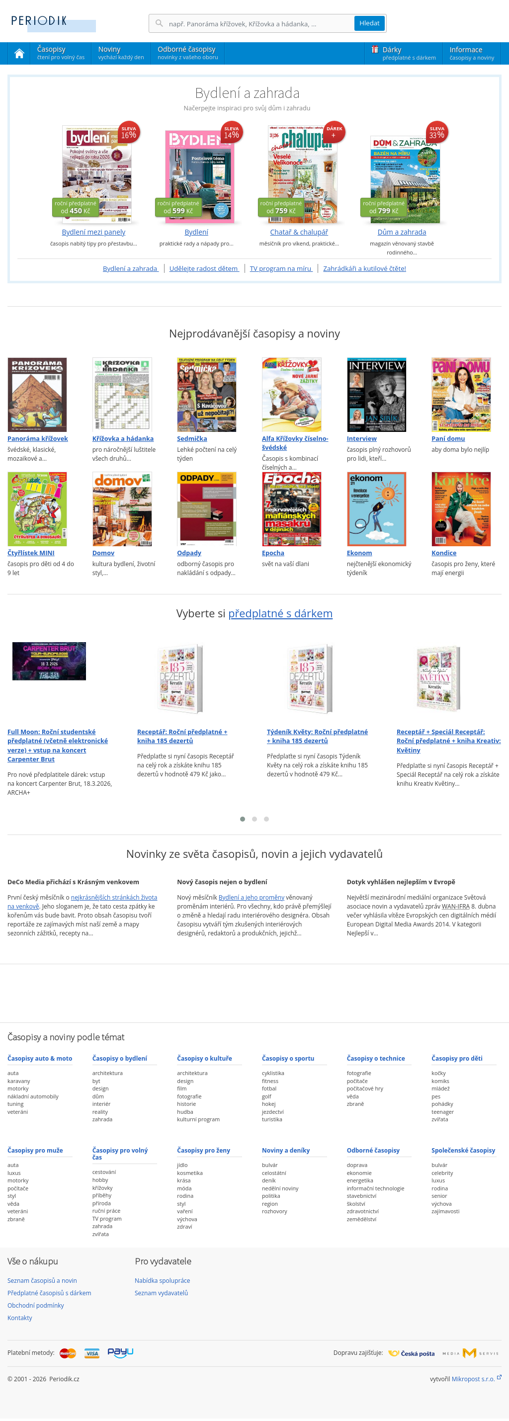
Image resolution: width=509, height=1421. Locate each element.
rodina (185, 1195)
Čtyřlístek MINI (31, 553)
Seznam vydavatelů (161, 1293)
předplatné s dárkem (280, 613)
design (100, 1088)
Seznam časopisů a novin (42, 1280)
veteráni (17, 1111)
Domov (103, 553)
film (181, 1088)
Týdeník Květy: (317, 736)
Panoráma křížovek (37, 438)
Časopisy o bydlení (119, 1058)
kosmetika (190, 1172)
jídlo (182, 1165)
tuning (15, 1103)
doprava (357, 1165)
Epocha (273, 553)
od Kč (75, 207)
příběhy (101, 1195)
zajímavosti (445, 1211)
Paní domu (448, 438)
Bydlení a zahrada (131, 268)
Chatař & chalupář (299, 232)
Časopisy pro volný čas (120, 1154)
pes (435, 1096)
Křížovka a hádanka (123, 438)
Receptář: (182, 736)
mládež (440, 1088)
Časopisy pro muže (35, 1150)
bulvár (270, 1165)
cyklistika (273, 1073)
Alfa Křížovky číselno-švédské (295, 443)
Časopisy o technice (376, 1058)
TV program (107, 1218)
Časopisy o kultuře (204, 1058)
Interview (362, 438)
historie (186, 1103)
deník (269, 1180)
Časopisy (61, 54)
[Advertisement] (254, 992)
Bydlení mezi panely (93, 232)
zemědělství (362, 1219)
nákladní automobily (33, 1096)
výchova (187, 1219)
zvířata (439, 1119)
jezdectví (273, 1111)
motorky (17, 1088)
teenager (442, 1111)
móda (184, 1188)
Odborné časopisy (188, 52)
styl (11, 1195)
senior (439, 1195)
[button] (243, 819)
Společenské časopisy (463, 1150)
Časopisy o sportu (288, 1058)
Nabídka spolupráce (162, 1280)
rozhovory (274, 1211)
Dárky (409, 53)
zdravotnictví (363, 1211)
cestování (104, 1171)
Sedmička (192, 438)
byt (96, 1081)
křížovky (102, 1187)
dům (98, 1096)
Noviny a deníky (286, 1150)
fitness (270, 1081)
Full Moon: (57, 745)
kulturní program (198, 1119)
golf (266, 1096)
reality (100, 1111)
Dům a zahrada (402, 232)
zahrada (102, 1119)
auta (12, 1073)
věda (353, 1096)
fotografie (189, 1096)
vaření (184, 1211)
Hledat (369, 22)
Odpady (189, 553)
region (270, 1203)
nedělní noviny (280, 1188)
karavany (18, 1081)
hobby (100, 1179)
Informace (472, 53)
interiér (101, 1103)
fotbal (269, 1088)
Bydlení (196, 232)
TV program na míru (281, 268)
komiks (440, 1081)
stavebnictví (362, 1195)
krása (183, 1180)
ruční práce (106, 1210)
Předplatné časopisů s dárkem (49, 1293)
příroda (101, 1203)
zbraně (355, 1103)
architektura (107, 1073)
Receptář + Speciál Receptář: (449, 741)
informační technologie (376, 1188)
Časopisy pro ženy (203, 1150)
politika (271, 1195)
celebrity (442, 1172)
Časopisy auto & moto (39, 1058)
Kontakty (19, 1318)
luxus (14, 1172)
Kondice (443, 553)
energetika (360, 1180)
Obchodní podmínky (35, 1305)
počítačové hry (365, 1088)
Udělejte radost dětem (205, 268)
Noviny (121, 52)
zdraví (184, 1226)
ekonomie (359, 1172)
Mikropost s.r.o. (473, 1379)
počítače (357, 1081)
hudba (185, 1111)
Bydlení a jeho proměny (251, 897)
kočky (438, 1073)
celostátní (274, 1172)
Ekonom (359, 553)
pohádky (442, 1103)
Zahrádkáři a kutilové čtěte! (364, 268)
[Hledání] (261, 23)
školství (356, 1203)
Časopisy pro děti (457, 1058)
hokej (269, 1103)
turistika (272, 1119)
